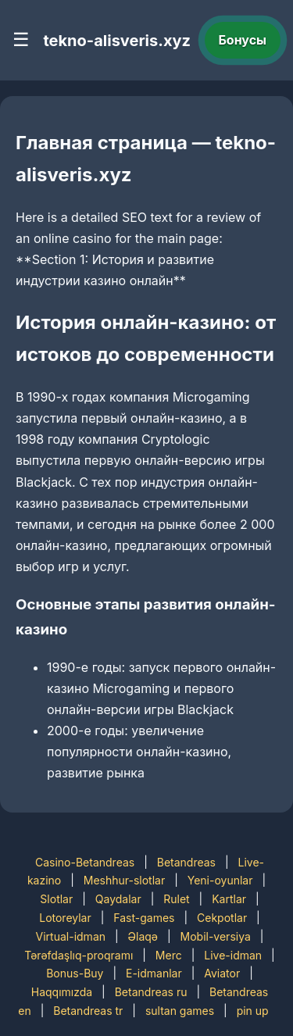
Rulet (176, 899)
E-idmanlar (154, 973)
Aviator (222, 973)
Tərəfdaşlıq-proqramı (78, 955)
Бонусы (243, 40)
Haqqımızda (61, 991)
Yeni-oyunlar (220, 880)
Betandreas (186, 862)
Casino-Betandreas (84, 862)
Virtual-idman (70, 936)
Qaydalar (118, 899)
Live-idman (233, 955)
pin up (253, 1010)
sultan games (179, 1010)
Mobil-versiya (215, 936)
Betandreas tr (88, 1010)
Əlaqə (143, 936)
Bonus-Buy (74, 973)
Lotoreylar (65, 917)
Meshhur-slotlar (124, 880)
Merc (168, 955)
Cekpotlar (222, 917)
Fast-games (143, 917)
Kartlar (229, 899)
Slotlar (56, 899)
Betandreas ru (151, 991)
